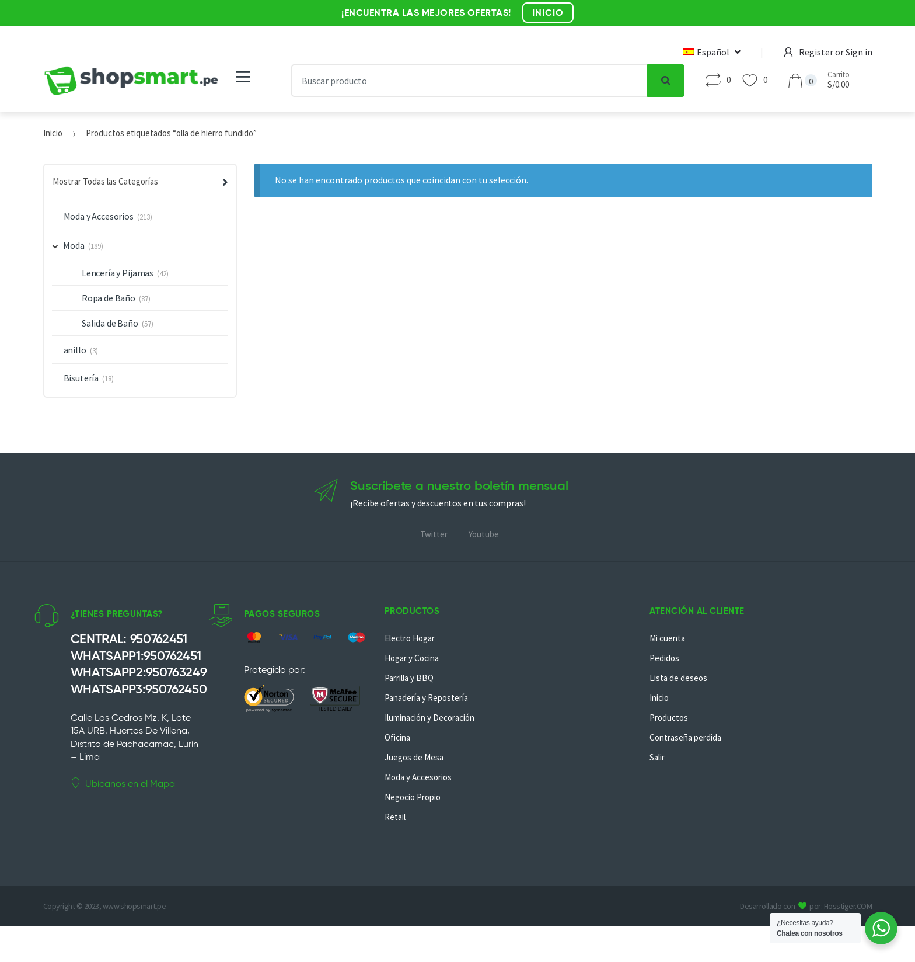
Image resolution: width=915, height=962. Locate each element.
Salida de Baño (110, 323)
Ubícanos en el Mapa (123, 783)
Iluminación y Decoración (429, 717)
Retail (395, 816)
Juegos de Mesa (414, 757)
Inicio (52, 132)
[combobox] (469, 80)
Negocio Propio (413, 797)
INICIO (548, 12)
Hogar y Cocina (412, 658)
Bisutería (81, 378)
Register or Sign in (828, 52)
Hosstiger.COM (848, 906)
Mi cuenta (667, 638)
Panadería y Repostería (426, 697)
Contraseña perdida (685, 737)
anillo (75, 350)
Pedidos (664, 658)
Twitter (434, 534)
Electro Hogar (410, 638)
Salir (657, 757)
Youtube (484, 534)
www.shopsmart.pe (134, 906)
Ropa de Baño (108, 298)
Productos (668, 717)
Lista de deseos (678, 677)
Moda (69, 245)
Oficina (397, 737)
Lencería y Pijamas (117, 273)
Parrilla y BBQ (409, 677)
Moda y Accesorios (99, 216)
